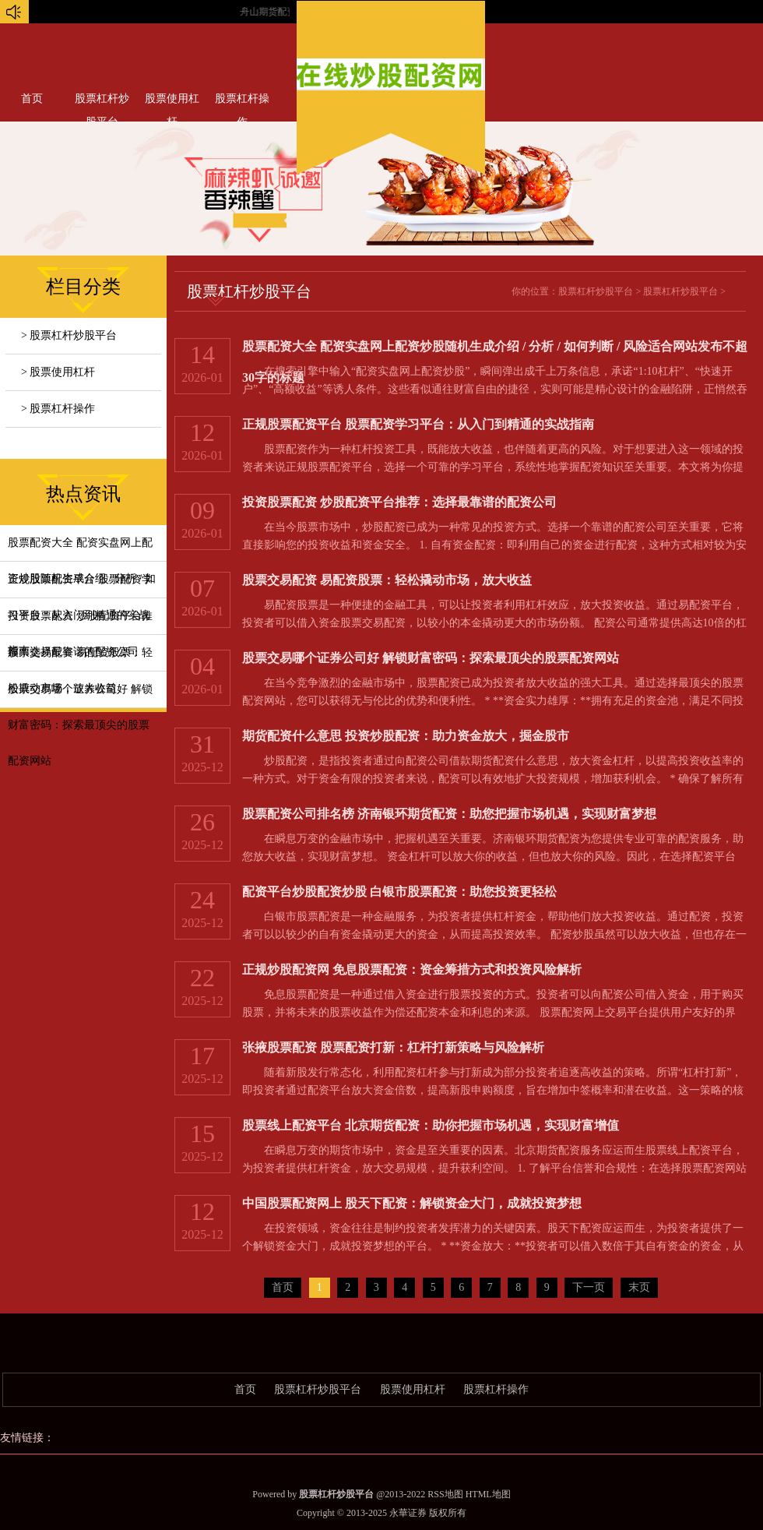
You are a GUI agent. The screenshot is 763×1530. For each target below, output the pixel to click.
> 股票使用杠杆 (58, 372)
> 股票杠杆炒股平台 (69, 335)
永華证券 (408, 1512)
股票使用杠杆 (172, 102)
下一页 (588, 1287)
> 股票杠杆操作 (58, 408)
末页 (639, 1287)
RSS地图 (444, 1494)
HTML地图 (488, 1494)
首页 (32, 98)
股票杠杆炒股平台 (102, 102)
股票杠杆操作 (242, 102)
